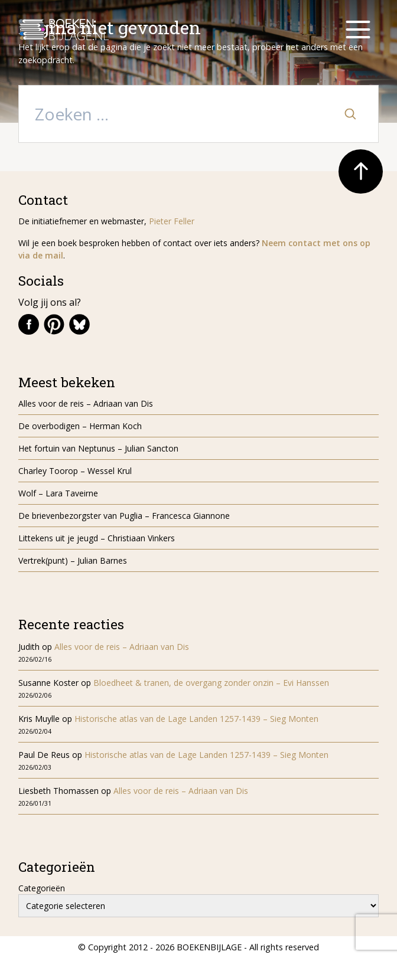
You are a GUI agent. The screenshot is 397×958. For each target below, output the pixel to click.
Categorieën (41, 888)
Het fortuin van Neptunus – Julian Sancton (98, 448)
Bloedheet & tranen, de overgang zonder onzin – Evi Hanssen (211, 682)
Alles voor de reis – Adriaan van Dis (85, 403)
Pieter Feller (171, 221)
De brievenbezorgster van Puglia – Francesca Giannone (124, 515)
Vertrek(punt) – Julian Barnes (72, 560)
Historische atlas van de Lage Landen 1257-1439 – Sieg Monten (196, 718)
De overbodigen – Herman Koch (80, 425)
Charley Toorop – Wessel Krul (75, 470)
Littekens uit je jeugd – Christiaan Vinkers (96, 538)
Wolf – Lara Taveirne (58, 493)
